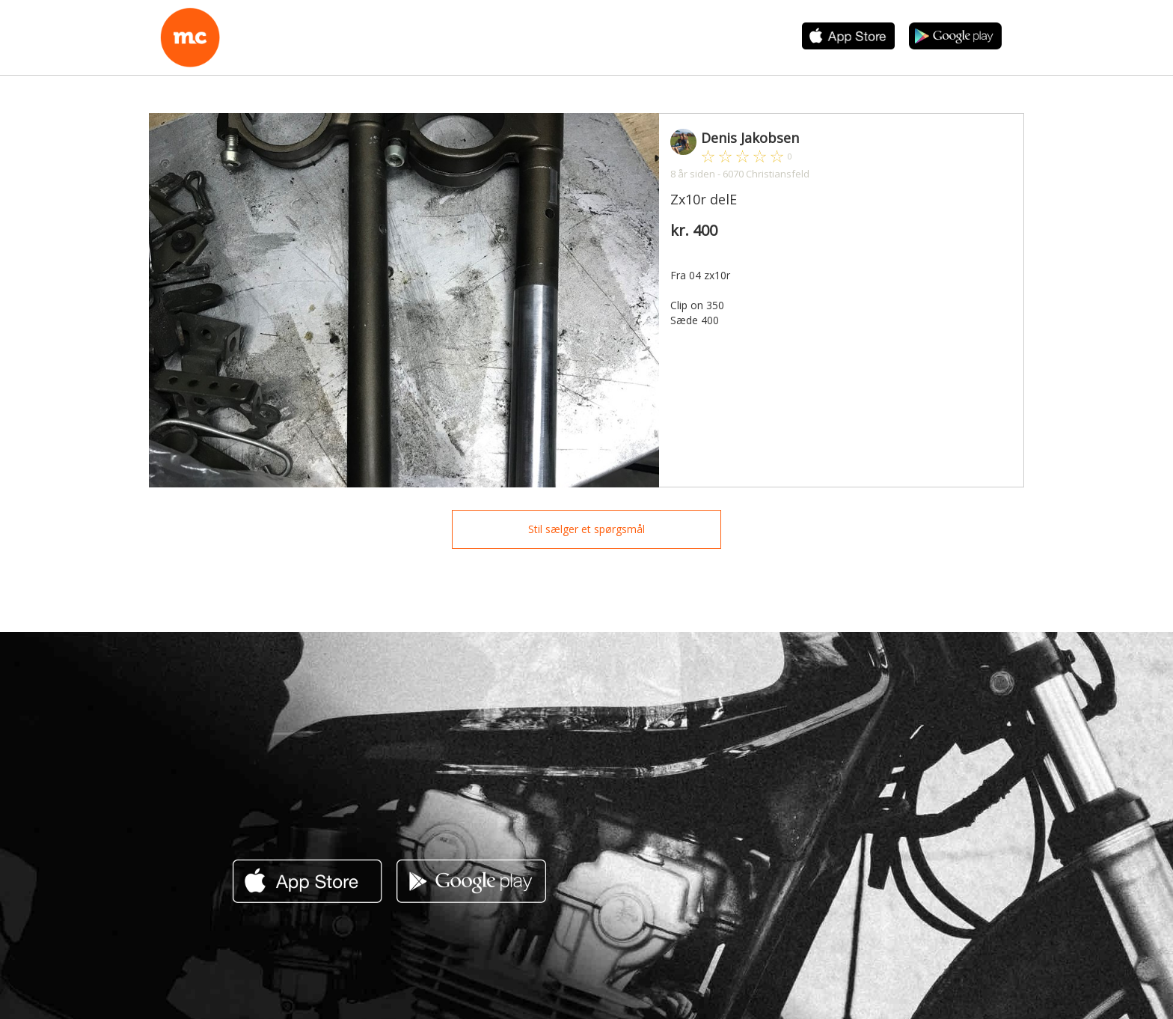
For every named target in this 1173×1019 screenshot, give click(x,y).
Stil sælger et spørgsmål (586, 529)
